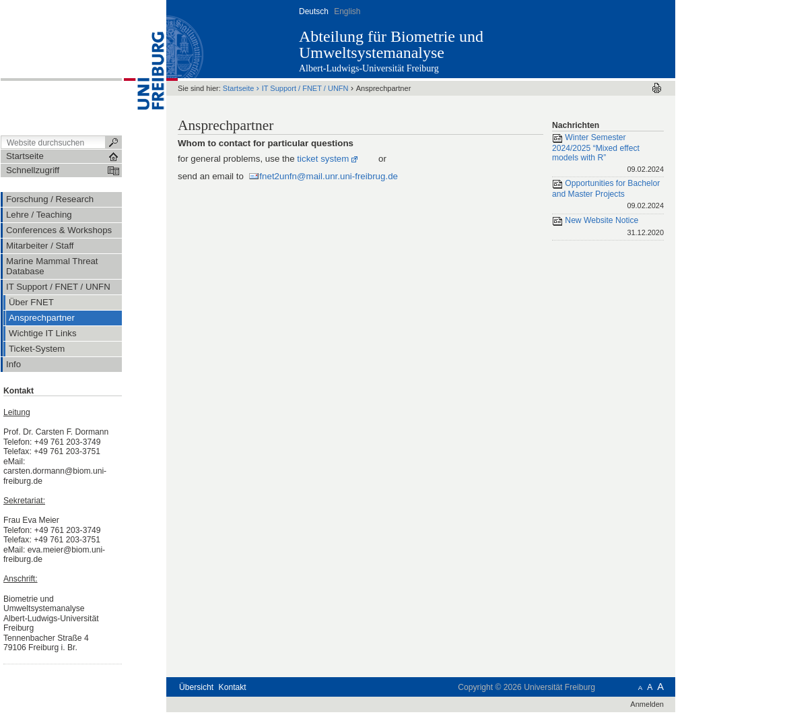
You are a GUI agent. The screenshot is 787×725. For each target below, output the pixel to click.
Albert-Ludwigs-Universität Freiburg (369, 68)
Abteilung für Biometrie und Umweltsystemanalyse (391, 44)
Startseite (238, 88)
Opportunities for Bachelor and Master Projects (608, 195)
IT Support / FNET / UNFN (305, 88)
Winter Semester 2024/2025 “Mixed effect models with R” (608, 154)
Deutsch (314, 11)
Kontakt (232, 687)
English (347, 11)
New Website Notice (608, 227)
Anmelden (647, 704)
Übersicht (196, 687)
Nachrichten (575, 125)
